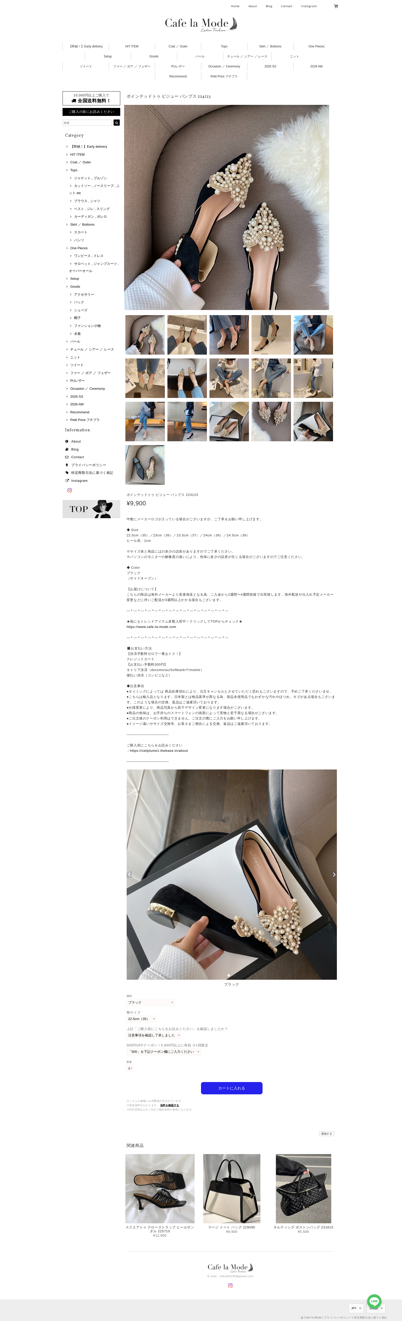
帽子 (77, 318)
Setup (108, 56)
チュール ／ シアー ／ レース (247, 56)
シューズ (80, 310)
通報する (326, 1132)
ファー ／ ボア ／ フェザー (131, 66)
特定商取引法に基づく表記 (92, 473)
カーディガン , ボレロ (90, 216)
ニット (294, 56)
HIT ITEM (131, 46)
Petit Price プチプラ (224, 76)
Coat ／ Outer (177, 46)
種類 (129, 996)
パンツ (79, 240)
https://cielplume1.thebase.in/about (159, 751)
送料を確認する (169, 1104)
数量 (129, 1061)
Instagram (309, 6)
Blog (269, 6)
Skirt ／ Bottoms (270, 46)
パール (200, 56)
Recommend (178, 76)
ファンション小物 (87, 326)
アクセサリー (84, 294)
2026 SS (270, 66)
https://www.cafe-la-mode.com (151, 627)
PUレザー (178, 66)
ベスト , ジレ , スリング (92, 209)
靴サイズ (134, 1012)
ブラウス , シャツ (87, 201)
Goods (153, 56)
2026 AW (316, 66)
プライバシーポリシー (88, 465)
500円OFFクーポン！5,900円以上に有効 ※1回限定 (167, 1045)
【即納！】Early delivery (86, 46)
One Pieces (316, 46)
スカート (80, 232)
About (252, 6)
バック (79, 302)
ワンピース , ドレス (89, 256)
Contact (287, 6)
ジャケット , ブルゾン (90, 178)
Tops (224, 46)
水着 (77, 334)
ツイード (86, 66)
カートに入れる (231, 1087)
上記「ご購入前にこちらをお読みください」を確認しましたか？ (177, 1029)
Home (235, 6)
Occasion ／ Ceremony (224, 66)
